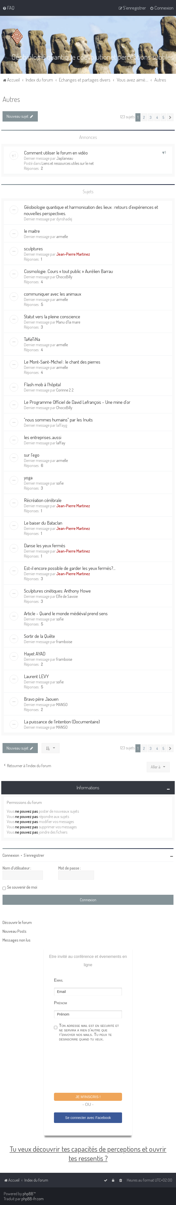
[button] (170, 117)
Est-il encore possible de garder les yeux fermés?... (69, 568)
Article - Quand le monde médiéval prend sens (66, 613)
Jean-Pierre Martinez (73, 254)
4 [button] (157, 117)
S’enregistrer (34, 855)
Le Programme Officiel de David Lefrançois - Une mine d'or (77, 402)
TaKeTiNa (32, 339)
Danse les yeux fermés (44, 545)
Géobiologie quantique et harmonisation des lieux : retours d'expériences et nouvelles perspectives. (91, 210)
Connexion (11, 855)
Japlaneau (64, 158)
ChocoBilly (64, 276)
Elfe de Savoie (67, 596)
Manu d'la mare (68, 322)
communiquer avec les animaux (52, 294)
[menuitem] (8, 7)
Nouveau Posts (14, 931)
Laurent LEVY (36, 676)
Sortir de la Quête (39, 636)
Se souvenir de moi (22, 887)
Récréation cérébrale (43, 500)
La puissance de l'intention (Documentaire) (62, 721)
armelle (62, 236)
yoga (28, 477)
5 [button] (163, 117)
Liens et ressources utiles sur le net (68, 163)
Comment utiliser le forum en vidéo (56, 152)
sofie (60, 483)
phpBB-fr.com (32, 1198)
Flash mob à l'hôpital (42, 384)
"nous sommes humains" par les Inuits (58, 419)
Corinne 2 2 (65, 390)
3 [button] (151, 117)
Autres (11, 99)
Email (58, 980)
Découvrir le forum (17, 922)
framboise (64, 641)
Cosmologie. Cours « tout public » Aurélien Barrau (68, 271)
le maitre (32, 231)
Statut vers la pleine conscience (52, 316)
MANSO (62, 704)
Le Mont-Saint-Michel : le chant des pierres (62, 362)
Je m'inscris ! (87, 1097)
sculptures (33, 248)
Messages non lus (17, 940)
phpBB (28, 1193)
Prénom (60, 1003)
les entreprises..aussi (42, 437)
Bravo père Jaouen (41, 699)
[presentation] (92, 1068)
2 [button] (144, 117)
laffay (60, 442)
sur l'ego (31, 455)
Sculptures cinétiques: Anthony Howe (57, 591)
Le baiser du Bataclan (43, 523)
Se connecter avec (88, 1117)
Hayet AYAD (34, 653)
